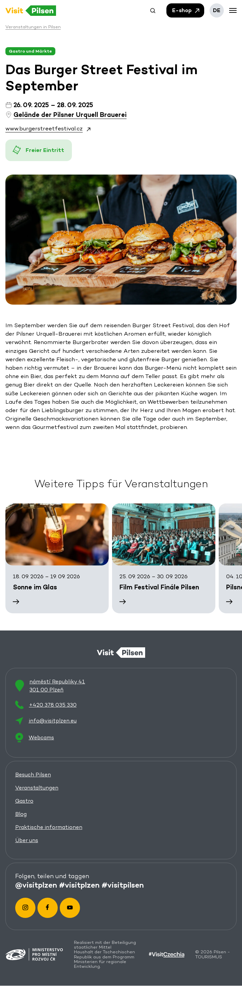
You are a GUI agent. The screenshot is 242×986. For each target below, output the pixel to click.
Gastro (24, 800)
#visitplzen (79, 885)
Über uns (26, 840)
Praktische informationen (48, 827)
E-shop (186, 10)
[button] (153, 10)
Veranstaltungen (36, 787)
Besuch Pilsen (33, 774)
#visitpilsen (123, 885)
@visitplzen (36, 885)
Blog (21, 814)
